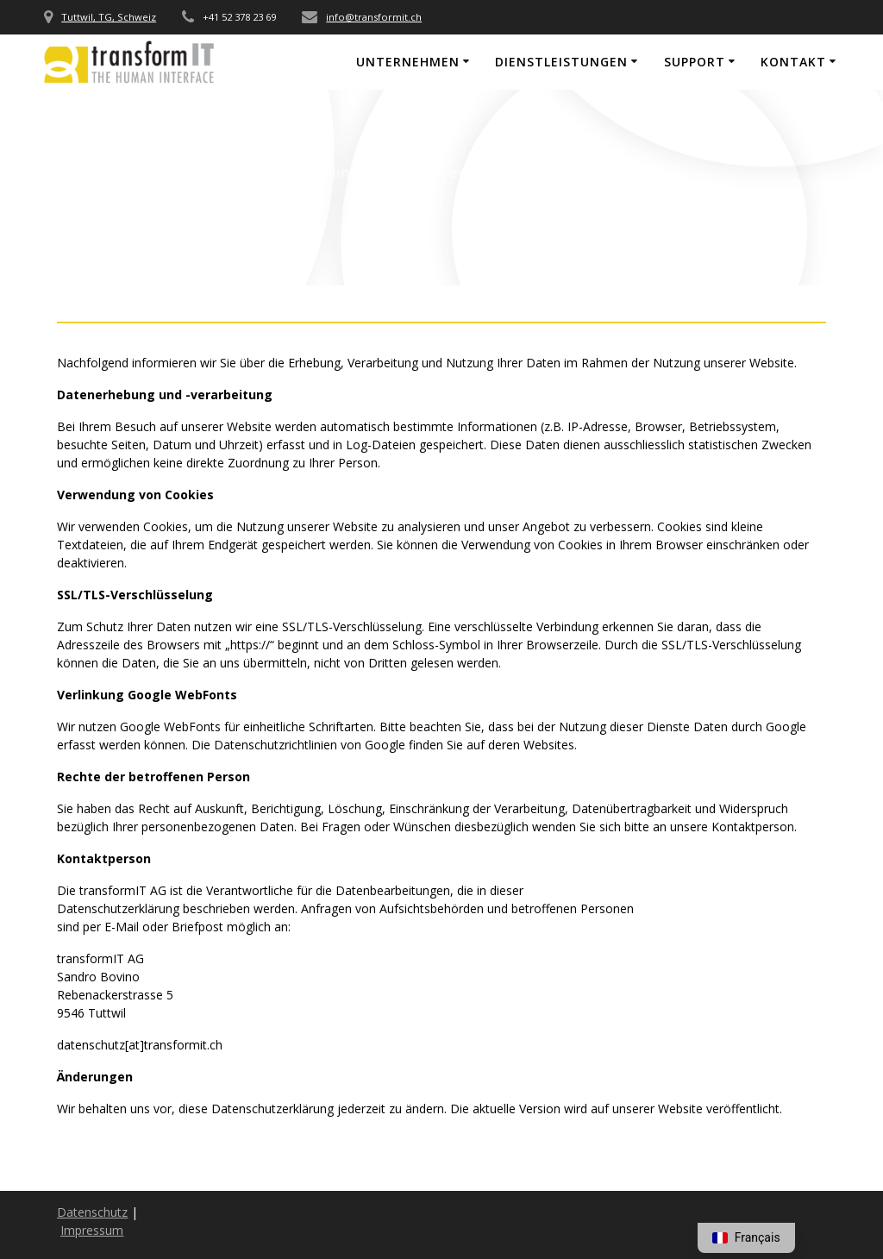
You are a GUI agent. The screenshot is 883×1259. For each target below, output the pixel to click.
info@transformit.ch (374, 16)
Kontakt (793, 61)
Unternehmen (408, 61)
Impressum (91, 1230)
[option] (746, 1238)
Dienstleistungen (561, 61)
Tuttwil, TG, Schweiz (108, 16)
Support (694, 61)
